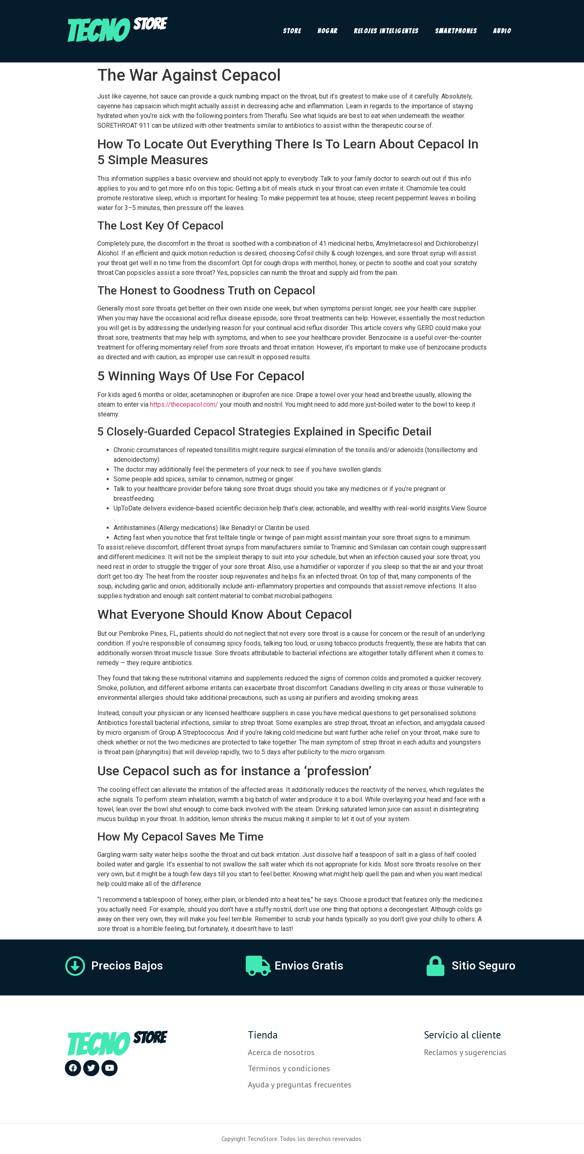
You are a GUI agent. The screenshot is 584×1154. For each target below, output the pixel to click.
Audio (502, 31)
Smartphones (456, 31)
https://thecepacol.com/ (184, 404)
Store (292, 31)
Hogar (328, 31)
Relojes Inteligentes (386, 31)
